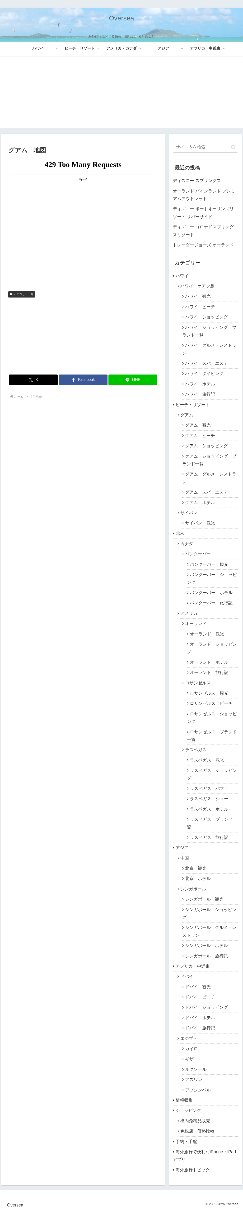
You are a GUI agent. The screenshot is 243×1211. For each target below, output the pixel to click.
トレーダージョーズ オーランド (203, 245)
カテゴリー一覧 (21, 294)
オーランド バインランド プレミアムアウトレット (204, 195)
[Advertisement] (121, 95)
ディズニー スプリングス (197, 180)
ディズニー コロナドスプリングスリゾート (203, 231)
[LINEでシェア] (132, 380)
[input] (205, 147)
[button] (233, 147)
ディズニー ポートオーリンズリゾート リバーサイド (203, 213)
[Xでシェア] (33, 380)
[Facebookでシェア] (83, 380)
